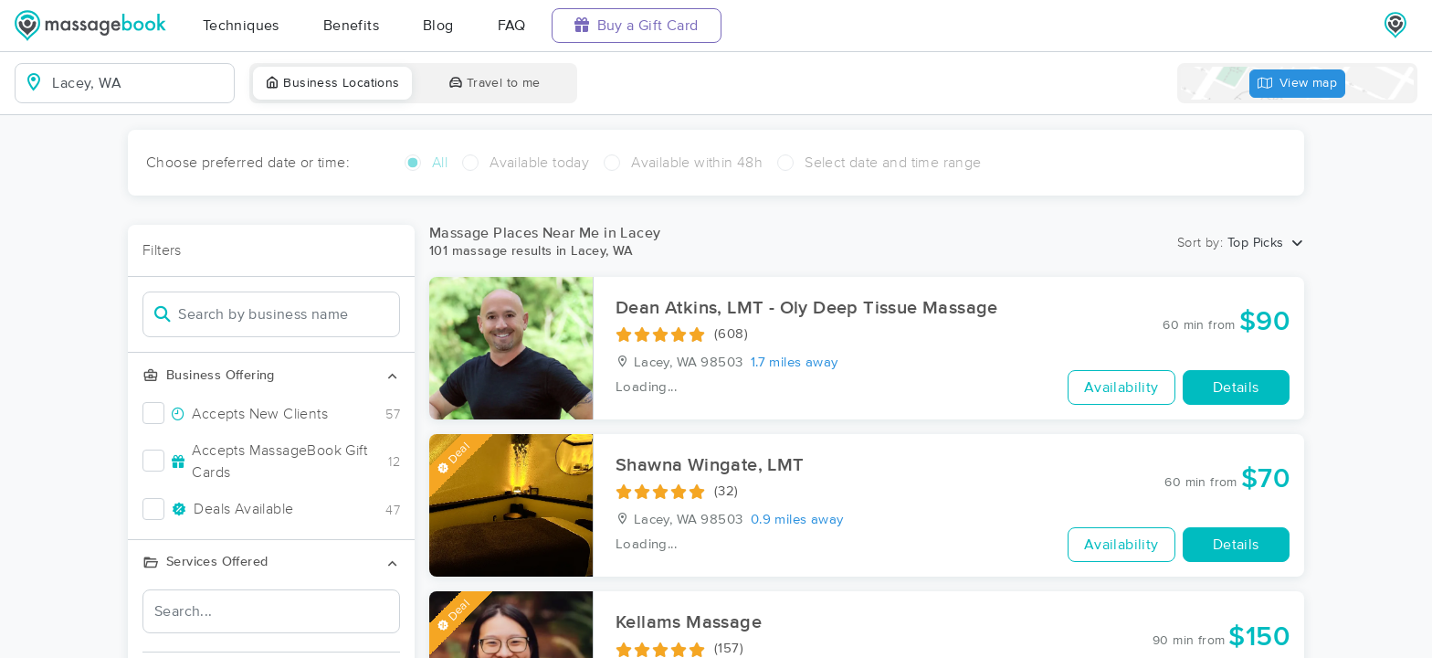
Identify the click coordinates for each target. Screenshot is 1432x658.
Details (1236, 387)
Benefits (351, 25)
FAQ (512, 25)
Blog (438, 25)
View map (1298, 83)
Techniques (241, 25)
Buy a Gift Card (636, 25)
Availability (1121, 387)
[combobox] (139, 83)
